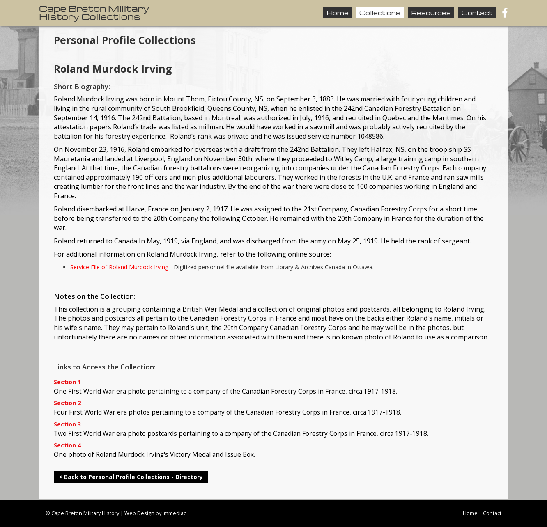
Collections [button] (379, 13)
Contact (477, 13)
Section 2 (67, 403)
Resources (431, 13)
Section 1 (67, 382)
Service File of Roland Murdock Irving (119, 267)
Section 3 (67, 424)
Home (337, 13)
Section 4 (67, 445)
